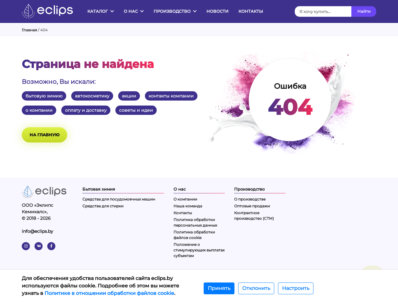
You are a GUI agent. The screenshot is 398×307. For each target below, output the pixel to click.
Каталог (100, 11)
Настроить (295, 288)
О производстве (250, 199)
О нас (134, 11)
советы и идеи (136, 110)
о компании (39, 110)
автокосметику (92, 96)
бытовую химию (43, 96)
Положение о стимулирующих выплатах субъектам (199, 250)
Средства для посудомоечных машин (118, 199)
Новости (217, 11)
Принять (219, 288)
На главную (44, 134)
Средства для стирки (102, 206)
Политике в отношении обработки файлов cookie (109, 293)
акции (129, 96)
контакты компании (171, 96)
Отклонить (256, 288)
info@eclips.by (37, 231)
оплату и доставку (86, 110)
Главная (29, 30)
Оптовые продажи (252, 206)
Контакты (250, 11)
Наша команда (188, 206)
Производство (175, 11)
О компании (185, 199)
